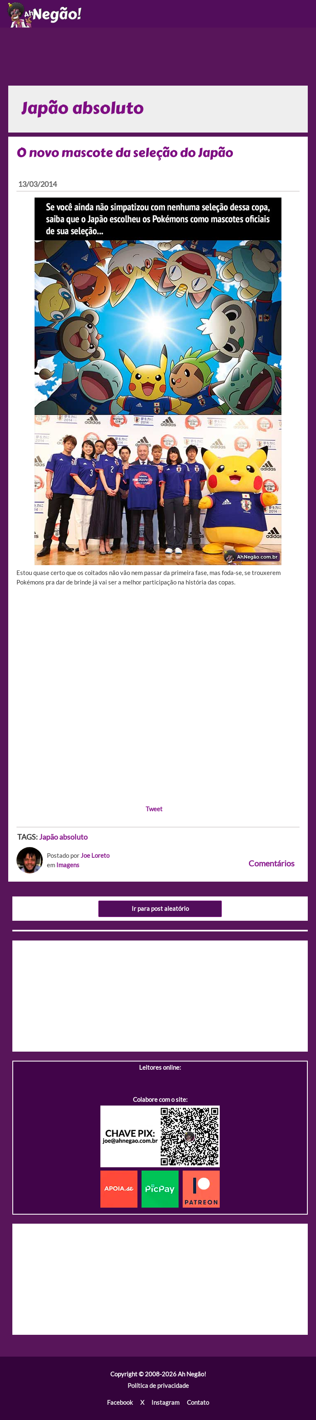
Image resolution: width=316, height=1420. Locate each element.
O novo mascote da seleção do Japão (124, 152)
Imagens (67, 864)
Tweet (154, 808)
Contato (198, 1402)
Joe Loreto (95, 855)
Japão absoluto (63, 836)
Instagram (165, 1402)
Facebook (120, 1402)
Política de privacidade (158, 1385)
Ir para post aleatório (160, 908)
